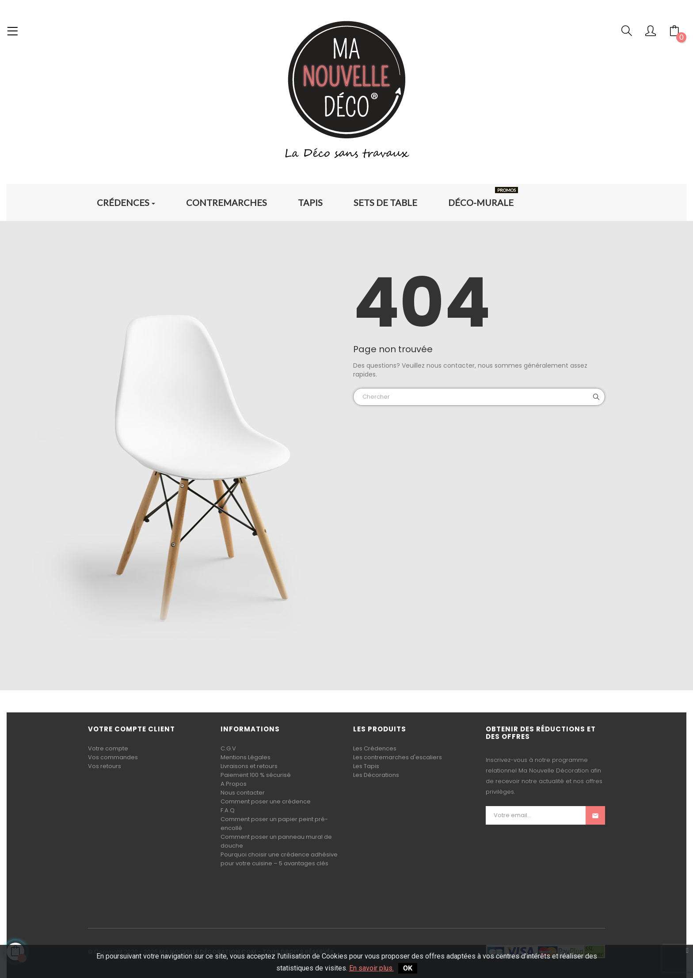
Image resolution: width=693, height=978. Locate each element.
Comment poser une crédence (266, 801)
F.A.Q (228, 810)
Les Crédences (374, 748)
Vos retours (104, 766)
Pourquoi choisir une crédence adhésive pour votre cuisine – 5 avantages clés (279, 859)
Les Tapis (366, 766)
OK (407, 968)
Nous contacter (243, 792)
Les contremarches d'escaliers (397, 757)
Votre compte (108, 748)
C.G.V (228, 748)
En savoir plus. (371, 968)
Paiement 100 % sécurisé (256, 775)
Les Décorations (376, 775)
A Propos (234, 784)
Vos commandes (113, 757)
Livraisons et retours (249, 766)
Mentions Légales (245, 757)
